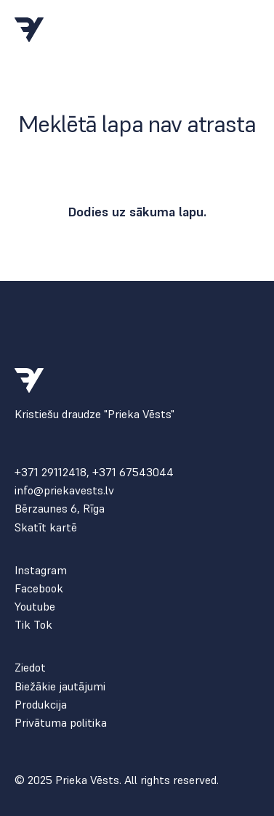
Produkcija (41, 704)
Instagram (41, 570)
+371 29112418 (50, 472)
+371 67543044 (133, 472)
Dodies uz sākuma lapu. (137, 211)
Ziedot (30, 667)
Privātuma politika (61, 723)
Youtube (35, 606)
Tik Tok (33, 625)
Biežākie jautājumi (60, 686)
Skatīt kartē (46, 527)
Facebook (39, 588)
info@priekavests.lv (64, 490)
